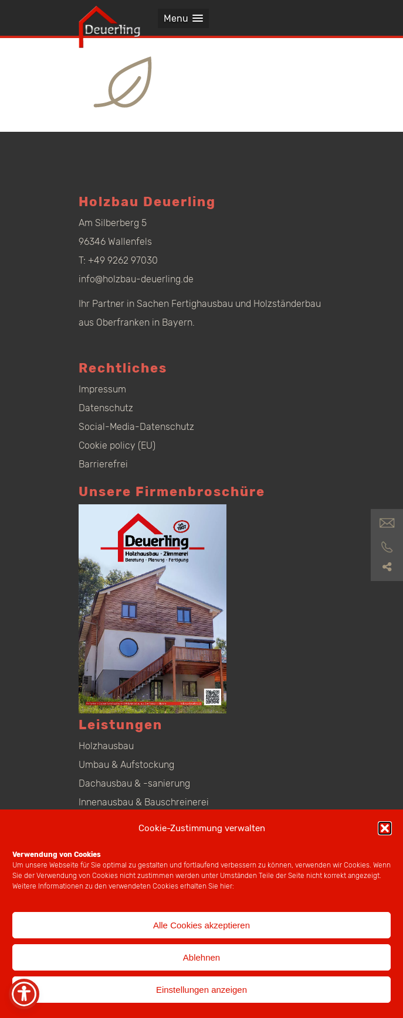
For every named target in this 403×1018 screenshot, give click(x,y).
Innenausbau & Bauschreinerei (144, 802)
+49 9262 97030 (123, 260)
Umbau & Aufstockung (126, 764)
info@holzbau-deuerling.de (136, 279)
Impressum (102, 389)
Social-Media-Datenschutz (136, 426)
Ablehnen (201, 957)
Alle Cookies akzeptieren (201, 925)
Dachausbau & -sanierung (134, 783)
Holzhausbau (106, 745)
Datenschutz (106, 408)
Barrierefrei (103, 464)
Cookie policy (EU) (117, 445)
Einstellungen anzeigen (201, 990)
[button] (385, 828)
